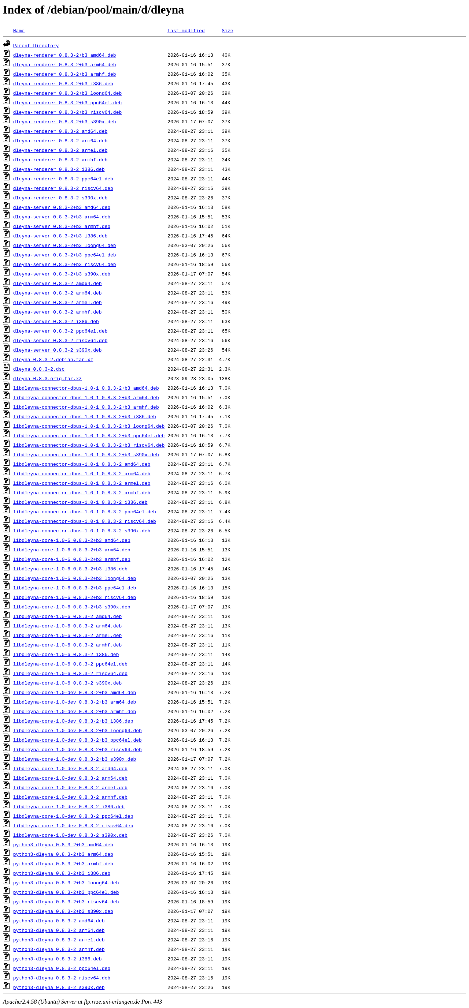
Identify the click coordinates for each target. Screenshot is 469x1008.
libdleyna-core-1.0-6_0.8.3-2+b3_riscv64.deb (74, 597)
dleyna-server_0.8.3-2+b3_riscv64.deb (64, 264)
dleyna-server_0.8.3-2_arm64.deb (57, 292)
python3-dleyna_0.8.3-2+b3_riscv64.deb (66, 901)
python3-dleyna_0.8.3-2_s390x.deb (59, 987)
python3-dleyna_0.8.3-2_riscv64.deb (61, 977)
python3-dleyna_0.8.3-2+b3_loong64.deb (66, 882)
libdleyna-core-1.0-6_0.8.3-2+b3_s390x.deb (71, 606)
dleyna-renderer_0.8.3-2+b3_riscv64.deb (67, 112)
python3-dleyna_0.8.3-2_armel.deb (59, 939)
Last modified (185, 30)
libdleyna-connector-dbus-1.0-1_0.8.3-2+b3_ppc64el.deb (89, 435)
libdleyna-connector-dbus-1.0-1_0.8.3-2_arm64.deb (81, 473)
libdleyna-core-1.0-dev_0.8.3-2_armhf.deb (70, 797)
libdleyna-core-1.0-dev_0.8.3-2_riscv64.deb (73, 825)
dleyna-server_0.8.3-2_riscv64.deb (60, 340)
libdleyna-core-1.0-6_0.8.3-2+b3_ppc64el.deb (74, 587)
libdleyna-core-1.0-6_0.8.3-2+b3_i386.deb (70, 568)
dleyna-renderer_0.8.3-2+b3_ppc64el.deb (67, 102)
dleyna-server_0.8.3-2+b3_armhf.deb (61, 226)
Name (19, 30)
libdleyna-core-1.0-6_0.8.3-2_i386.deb (66, 654)
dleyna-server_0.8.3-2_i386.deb (56, 321)
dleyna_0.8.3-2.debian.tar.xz (53, 359)
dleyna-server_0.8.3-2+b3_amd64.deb (61, 207)
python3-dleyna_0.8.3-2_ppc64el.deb (61, 968)
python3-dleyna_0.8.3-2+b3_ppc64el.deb (66, 892)
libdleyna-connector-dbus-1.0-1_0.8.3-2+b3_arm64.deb (86, 397)
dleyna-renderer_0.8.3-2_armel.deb (60, 150)
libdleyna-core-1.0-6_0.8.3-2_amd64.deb (67, 616)
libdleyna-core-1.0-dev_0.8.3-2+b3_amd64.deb (74, 692)
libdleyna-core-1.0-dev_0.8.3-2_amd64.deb (70, 768)
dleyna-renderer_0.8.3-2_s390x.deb (60, 197)
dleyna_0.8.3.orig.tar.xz (47, 378)
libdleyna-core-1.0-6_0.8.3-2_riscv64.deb (70, 673)
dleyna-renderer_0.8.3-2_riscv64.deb (63, 188)
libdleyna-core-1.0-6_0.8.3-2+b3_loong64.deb (74, 578)
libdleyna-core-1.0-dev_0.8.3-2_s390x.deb (70, 835)
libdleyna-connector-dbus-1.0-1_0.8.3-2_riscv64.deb (84, 521)
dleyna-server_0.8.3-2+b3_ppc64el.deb (64, 254)
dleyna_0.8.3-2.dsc (38, 369)
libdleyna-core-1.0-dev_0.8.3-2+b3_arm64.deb (74, 701)
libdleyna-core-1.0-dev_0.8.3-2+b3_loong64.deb (77, 730)
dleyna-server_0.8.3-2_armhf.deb (57, 311)
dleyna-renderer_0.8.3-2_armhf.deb (60, 159)
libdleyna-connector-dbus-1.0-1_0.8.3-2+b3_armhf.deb (86, 407)
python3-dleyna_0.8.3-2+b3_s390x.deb (63, 911)
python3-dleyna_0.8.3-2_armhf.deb (59, 949)
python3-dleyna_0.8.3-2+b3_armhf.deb (63, 863)
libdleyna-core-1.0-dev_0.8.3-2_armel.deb (70, 787)
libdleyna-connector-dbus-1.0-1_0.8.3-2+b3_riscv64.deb (89, 445)
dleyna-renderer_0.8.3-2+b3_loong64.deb (67, 93)
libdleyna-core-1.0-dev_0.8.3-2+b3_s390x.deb (74, 759)
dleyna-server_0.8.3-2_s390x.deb (57, 349)
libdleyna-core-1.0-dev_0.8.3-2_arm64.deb (70, 778)
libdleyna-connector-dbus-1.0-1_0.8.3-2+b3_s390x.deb (86, 454)
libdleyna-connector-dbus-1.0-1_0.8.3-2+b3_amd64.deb (86, 388)
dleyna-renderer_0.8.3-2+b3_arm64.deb (64, 64)
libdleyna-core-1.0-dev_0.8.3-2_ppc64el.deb (73, 816)
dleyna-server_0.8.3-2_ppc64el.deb (60, 330)
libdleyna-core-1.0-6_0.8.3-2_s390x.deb (67, 682)
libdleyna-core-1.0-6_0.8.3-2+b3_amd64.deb (71, 540)
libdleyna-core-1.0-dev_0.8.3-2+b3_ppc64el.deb (77, 740)
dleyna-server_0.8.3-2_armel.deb (57, 302)
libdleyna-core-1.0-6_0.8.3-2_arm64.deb (67, 625)
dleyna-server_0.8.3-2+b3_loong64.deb (64, 245)
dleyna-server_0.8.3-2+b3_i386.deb (60, 235)
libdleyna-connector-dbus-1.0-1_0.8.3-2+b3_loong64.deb (89, 426)
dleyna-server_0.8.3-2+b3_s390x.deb (61, 273)
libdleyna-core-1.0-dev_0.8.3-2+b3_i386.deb (73, 720)
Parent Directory (36, 45)
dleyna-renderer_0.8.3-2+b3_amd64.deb (64, 55)
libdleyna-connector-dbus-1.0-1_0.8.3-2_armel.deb (81, 483)
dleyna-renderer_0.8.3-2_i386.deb (59, 169)
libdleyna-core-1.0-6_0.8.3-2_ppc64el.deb (70, 663)
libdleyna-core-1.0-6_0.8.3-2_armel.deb (67, 635)
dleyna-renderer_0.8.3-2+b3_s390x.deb (64, 121)
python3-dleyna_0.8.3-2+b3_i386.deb (61, 873)
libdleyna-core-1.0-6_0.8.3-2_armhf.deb (67, 644)
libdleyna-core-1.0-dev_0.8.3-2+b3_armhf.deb (74, 711)
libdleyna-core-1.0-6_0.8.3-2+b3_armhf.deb (71, 559)
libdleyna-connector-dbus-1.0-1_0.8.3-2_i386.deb (80, 502)
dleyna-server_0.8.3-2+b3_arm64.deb (61, 216)
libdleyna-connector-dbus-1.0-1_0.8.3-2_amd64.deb (81, 464)
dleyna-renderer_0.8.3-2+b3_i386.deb (63, 83)
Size (227, 30)
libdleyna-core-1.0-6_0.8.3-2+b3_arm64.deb (71, 549)
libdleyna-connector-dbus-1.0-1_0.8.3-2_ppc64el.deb (84, 511)
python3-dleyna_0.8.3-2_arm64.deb (59, 930)
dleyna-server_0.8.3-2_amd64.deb (57, 283)
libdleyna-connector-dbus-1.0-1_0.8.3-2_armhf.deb (81, 492)
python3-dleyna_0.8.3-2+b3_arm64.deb (63, 854)
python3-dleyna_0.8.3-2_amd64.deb (59, 920)
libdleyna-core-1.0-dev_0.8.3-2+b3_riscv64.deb (77, 749)
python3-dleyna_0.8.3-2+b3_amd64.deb (63, 844)
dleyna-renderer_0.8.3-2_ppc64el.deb (63, 178)
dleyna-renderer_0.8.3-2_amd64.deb (60, 131)
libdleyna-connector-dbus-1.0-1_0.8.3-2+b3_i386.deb (84, 416)
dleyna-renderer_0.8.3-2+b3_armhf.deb (64, 74)
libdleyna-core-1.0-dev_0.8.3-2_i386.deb (69, 806)
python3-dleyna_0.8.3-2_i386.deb (57, 958)
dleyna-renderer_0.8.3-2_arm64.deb (60, 140)
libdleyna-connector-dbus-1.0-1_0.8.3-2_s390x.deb (81, 530)
